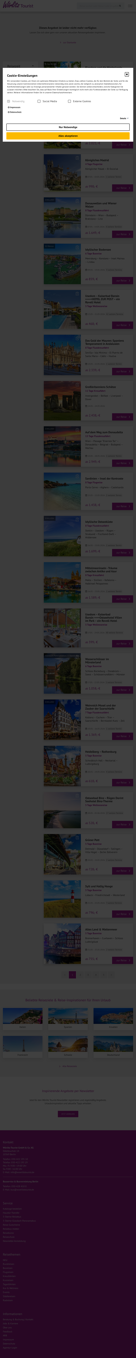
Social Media (47, 101)
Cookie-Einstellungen (22, 75)
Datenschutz (14, 112)
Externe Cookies (79, 101)
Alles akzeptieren (68, 135)
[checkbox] (8, 101)
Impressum (14, 107)
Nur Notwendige (68, 127)
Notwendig (16, 101)
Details (123, 118)
